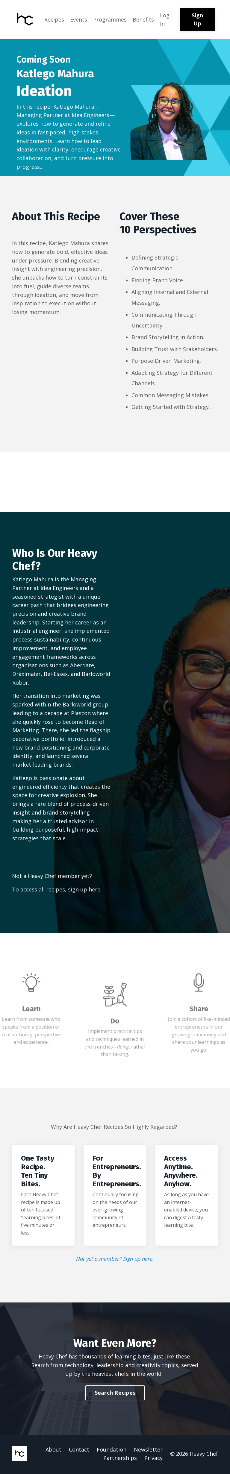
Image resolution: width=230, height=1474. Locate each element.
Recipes (54, 19)
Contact (79, 1450)
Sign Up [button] (197, 19)
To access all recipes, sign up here (56, 890)
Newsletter (148, 1450)
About (53, 1450)
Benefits (143, 19)
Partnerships (120, 1459)
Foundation (111, 1450)
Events (78, 19)
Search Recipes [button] (115, 1393)
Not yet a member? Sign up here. (115, 1260)
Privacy (153, 1459)
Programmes (110, 19)
